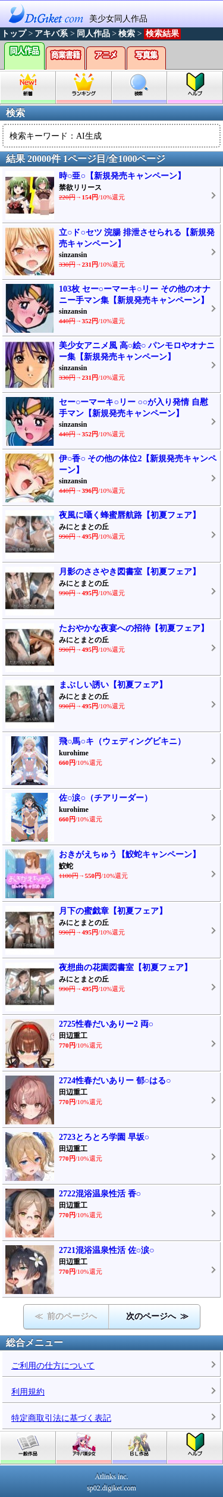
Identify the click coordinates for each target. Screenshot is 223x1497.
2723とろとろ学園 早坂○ (104, 1137)
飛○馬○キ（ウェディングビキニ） (122, 741)
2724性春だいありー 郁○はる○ (115, 1080)
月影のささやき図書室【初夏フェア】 (129, 571)
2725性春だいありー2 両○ (106, 1024)
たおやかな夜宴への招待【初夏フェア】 (134, 628)
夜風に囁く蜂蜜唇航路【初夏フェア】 (129, 515)
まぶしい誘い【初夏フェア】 (113, 684)
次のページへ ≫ (157, 1316)
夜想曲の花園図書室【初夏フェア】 (125, 967)
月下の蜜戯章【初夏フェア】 (113, 911)
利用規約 (28, 1391)
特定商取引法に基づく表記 (61, 1418)
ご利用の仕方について (53, 1365)
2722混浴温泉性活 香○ (100, 1193)
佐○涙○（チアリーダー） (105, 797)
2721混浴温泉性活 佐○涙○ (106, 1250)
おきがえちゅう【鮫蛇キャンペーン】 (129, 854)
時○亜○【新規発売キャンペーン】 (122, 175)
